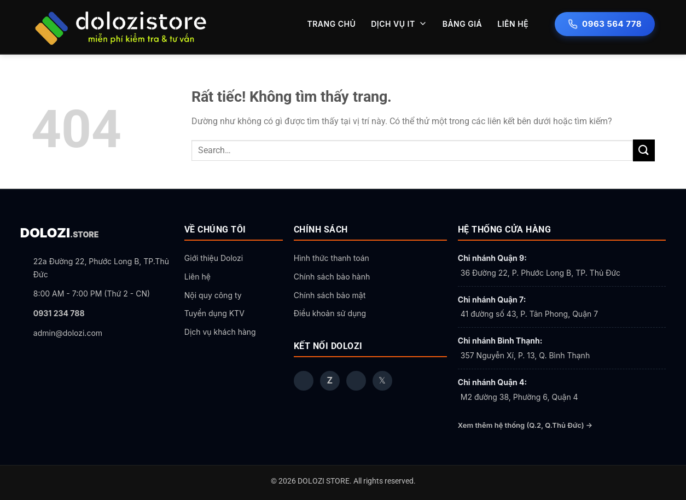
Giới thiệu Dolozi (213, 258)
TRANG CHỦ (331, 23)
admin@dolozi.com (67, 333)
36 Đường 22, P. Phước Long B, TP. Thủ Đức (540, 272)
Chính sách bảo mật (329, 295)
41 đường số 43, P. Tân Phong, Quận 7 (529, 313)
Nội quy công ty (213, 295)
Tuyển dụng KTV (214, 313)
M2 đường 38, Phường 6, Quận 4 (519, 397)
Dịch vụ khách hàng (220, 331)
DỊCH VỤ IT (399, 23)
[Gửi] (644, 150)
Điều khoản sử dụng (330, 313)
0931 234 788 (59, 313)
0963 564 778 (605, 24)
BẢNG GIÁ (462, 23)
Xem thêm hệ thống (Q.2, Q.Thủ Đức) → (525, 425)
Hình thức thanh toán (331, 258)
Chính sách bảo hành (332, 276)
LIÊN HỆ (512, 23)
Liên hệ (197, 276)
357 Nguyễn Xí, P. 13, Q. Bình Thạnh (525, 355)
